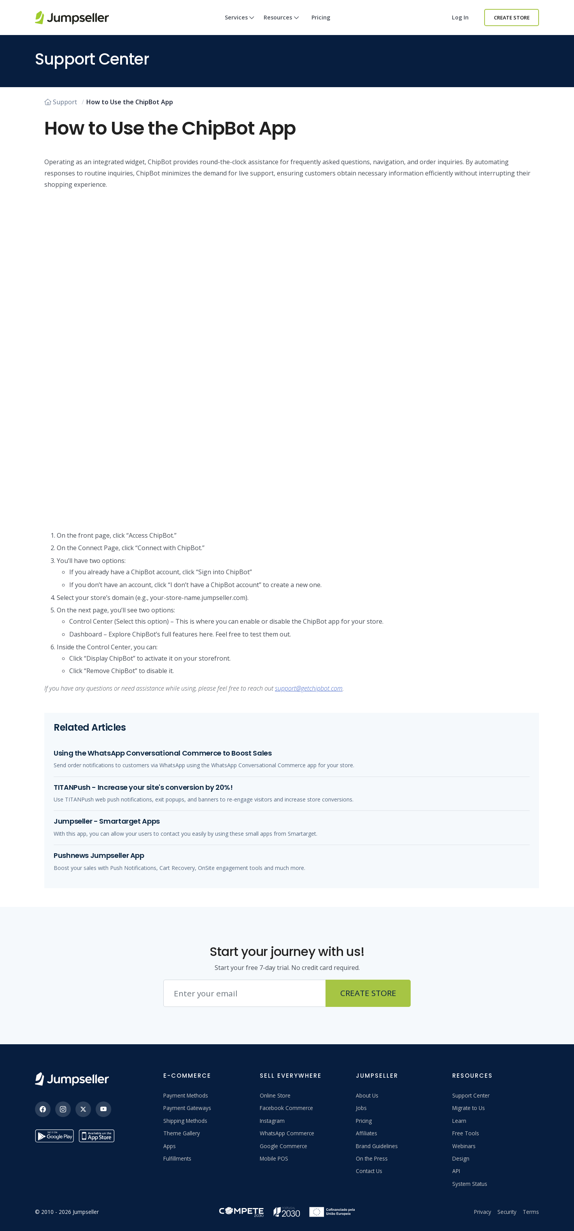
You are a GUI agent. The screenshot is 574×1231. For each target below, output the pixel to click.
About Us (367, 1095)
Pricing (321, 17)
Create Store (512, 17)
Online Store (275, 1095)
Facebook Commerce (286, 1108)
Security (506, 1211)
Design (460, 1158)
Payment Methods (185, 1095)
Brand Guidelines (377, 1146)
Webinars (464, 1146)
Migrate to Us (468, 1108)
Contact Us (369, 1171)
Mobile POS (274, 1158)
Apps (169, 1146)
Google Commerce (283, 1146)
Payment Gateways (187, 1108)
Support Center (471, 1095)
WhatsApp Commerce (287, 1133)
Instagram (272, 1120)
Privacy (482, 1211)
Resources (281, 24)
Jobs (361, 1108)
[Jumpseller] (72, 1079)
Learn (459, 1120)
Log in (460, 17)
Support (60, 102)
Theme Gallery (181, 1133)
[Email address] (244, 993)
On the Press (372, 1158)
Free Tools (465, 1133)
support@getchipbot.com (309, 688)
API (456, 1171)
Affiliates (366, 1133)
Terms (531, 1211)
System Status (469, 1183)
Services (240, 24)
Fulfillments (177, 1158)
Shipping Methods (185, 1120)
